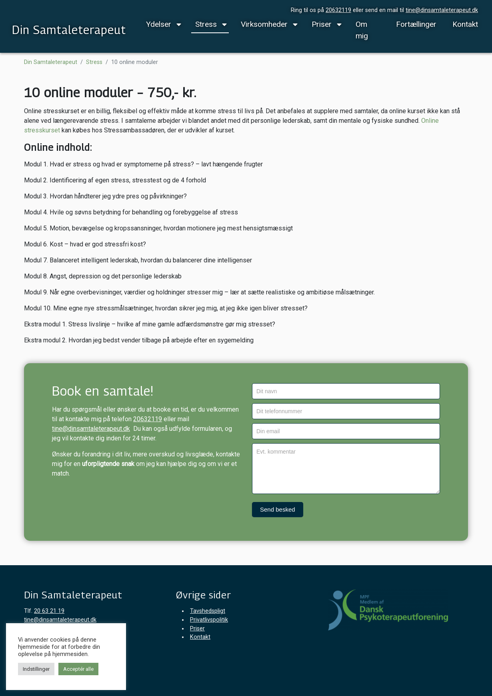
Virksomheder (264, 24)
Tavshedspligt (207, 611)
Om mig (362, 30)
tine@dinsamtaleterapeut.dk (442, 10)
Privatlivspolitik (209, 619)
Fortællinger (416, 24)
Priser (322, 24)
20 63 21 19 (49, 611)
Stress (206, 24)
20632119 (338, 10)
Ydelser (158, 24)
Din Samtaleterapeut (69, 30)
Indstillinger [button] (36, 669)
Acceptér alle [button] (78, 669)
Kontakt (465, 24)
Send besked (277, 509)
